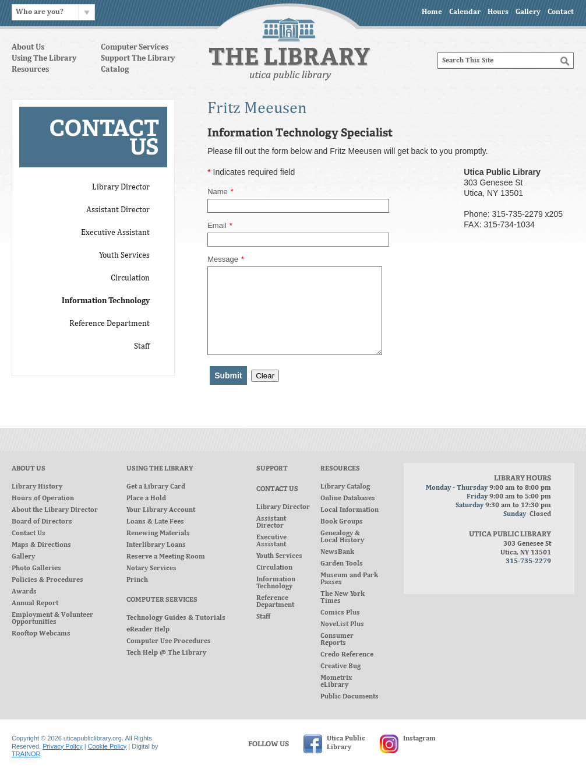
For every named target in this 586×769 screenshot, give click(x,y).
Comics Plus (340, 612)
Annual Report (35, 603)
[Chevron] (87, 12)
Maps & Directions (41, 545)
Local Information (349, 510)
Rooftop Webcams (41, 633)
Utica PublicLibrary (346, 743)
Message (225, 259)
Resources (30, 70)
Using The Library (44, 59)
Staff (263, 616)
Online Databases (347, 498)
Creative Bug (340, 666)
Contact (561, 12)
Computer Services (134, 48)
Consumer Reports (337, 640)
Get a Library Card (155, 486)
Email (219, 226)
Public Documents (349, 696)
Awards (24, 591)
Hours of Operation (43, 498)
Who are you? (39, 12)
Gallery (528, 12)
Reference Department (275, 602)
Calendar (465, 12)
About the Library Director (55, 510)
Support (272, 469)
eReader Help (148, 629)
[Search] (505, 60)
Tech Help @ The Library (166, 652)
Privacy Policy (62, 746)
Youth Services (279, 556)
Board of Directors (42, 521)
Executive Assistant (271, 541)
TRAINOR (26, 753)
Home (432, 12)
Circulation (274, 567)
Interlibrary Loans (156, 545)
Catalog (115, 70)
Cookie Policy (107, 746)
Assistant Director (271, 522)
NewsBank (337, 552)
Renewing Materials (158, 533)
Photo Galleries (36, 568)
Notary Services (151, 568)
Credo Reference (346, 654)
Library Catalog (345, 486)
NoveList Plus (342, 624)
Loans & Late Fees (155, 521)
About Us (28, 48)
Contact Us (28, 533)
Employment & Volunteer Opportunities (52, 619)
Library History (37, 486)
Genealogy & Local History (342, 537)
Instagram (419, 738)
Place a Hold (146, 498)
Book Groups (341, 521)
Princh (137, 580)
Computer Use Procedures (168, 641)
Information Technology (275, 583)
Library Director (283, 507)
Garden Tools (341, 563)
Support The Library (138, 59)
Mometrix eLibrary (336, 682)
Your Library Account (160, 510)
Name (220, 192)
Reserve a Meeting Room (165, 556)
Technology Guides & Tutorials (175, 618)
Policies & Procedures (47, 580)
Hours (498, 12)
